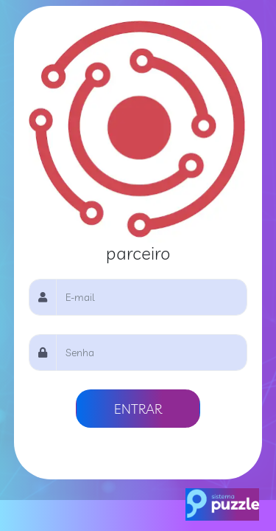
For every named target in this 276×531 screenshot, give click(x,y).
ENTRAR (138, 408)
